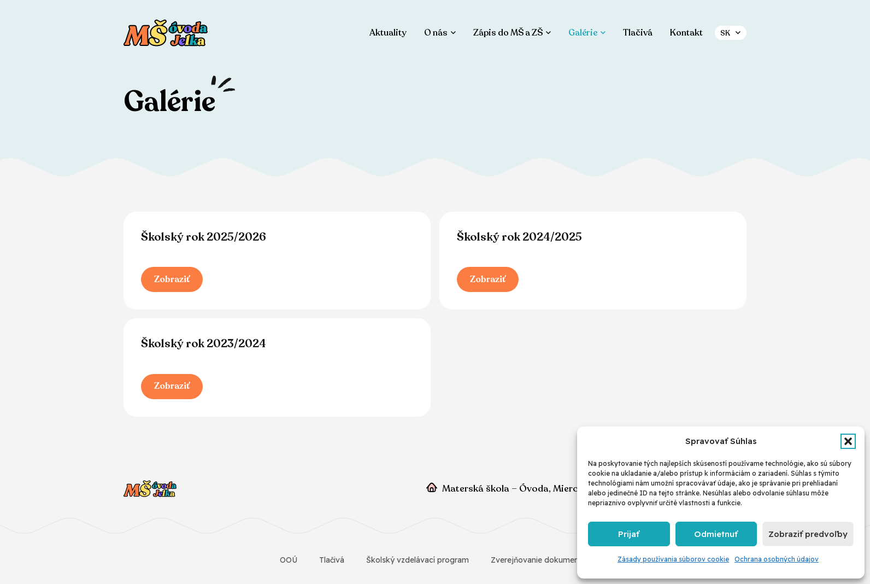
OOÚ (288, 560)
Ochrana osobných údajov (776, 559)
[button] (848, 441)
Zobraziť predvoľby (808, 534)
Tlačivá (331, 560)
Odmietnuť (716, 534)
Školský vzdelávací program (417, 560)
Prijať (628, 534)
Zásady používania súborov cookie (673, 559)
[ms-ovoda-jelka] (166, 32)
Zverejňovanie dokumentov (541, 560)
